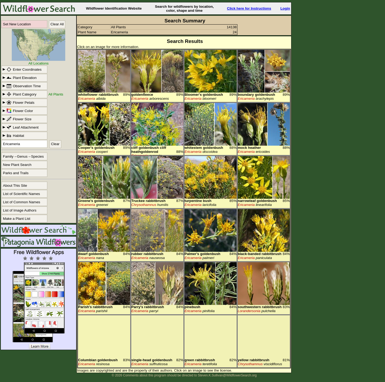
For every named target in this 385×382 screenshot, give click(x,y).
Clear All (57, 24)
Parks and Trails (16, 173)
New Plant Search (17, 165)
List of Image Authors (19, 210)
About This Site (15, 186)
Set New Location (17, 24)
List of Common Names (21, 202)
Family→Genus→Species (23, 156)
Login (285, 8)
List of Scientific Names (21, 194)
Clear (55, 144)
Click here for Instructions (249, 8)
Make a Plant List (16, 219)
